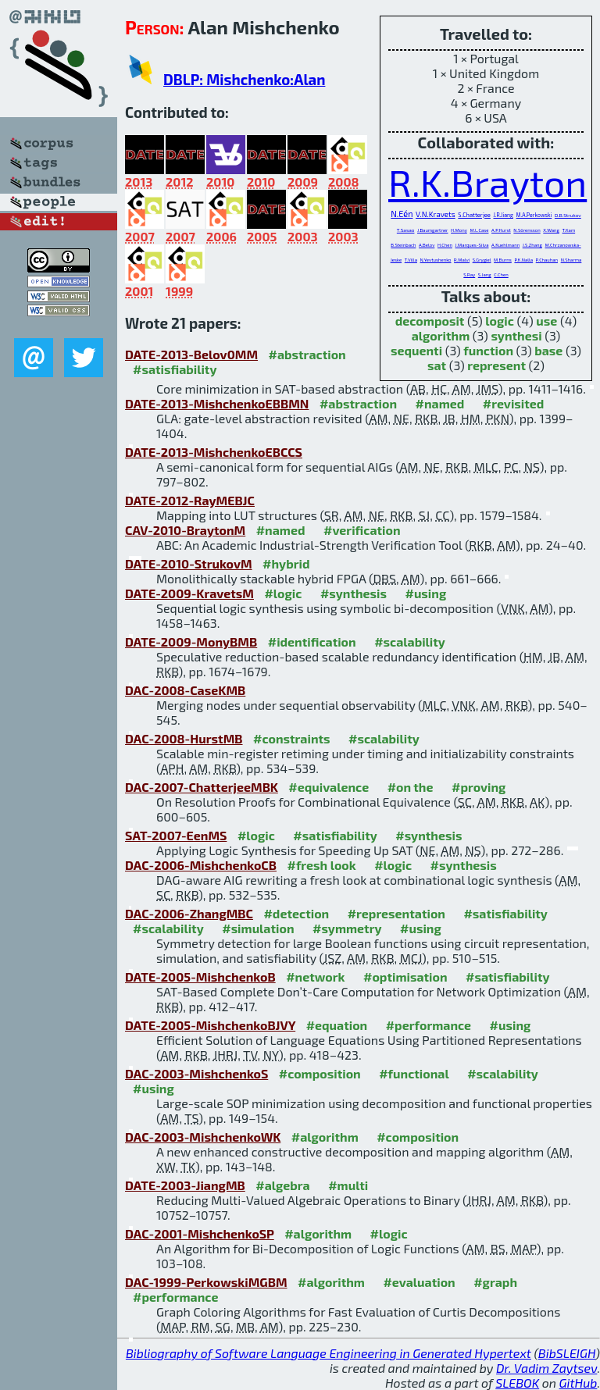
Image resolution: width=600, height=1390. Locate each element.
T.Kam (569, 230)
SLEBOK (517, 1382)
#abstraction (307, 354)
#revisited (514, 403)
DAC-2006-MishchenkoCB (201, 864)
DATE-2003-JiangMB (185, 1185)
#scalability (409, 641)
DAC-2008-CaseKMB (185, 690)
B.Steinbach (403, 245)
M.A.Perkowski (534, 215)
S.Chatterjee (474, 215)
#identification (312, 641)
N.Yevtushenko (436, 259)
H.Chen (445, 245)
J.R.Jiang (503, 215)
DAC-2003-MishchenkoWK (202, 1136)
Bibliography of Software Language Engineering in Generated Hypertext (328, 1352)
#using (425, 593)
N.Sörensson (526, 230)
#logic (283, 593)
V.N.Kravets (435, 214)
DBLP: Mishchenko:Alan (244, 79)
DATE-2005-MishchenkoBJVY (210, 1025)
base (548, 350)
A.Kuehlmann (505, 245)
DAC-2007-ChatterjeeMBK (201, 786)
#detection (296, 913)
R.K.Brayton (487, 182)
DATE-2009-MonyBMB (191, 641)
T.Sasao (406, 230)
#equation (337, 1025)
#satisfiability (175, 369)
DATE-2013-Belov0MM (191, 354)
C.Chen (501, 274)
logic (499, 320)
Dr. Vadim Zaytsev (546, 1367)
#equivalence (328, 786)
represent (496, 365)
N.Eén (401, 213)
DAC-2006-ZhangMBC (189, 913)
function (488, 350)
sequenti (416, 350)
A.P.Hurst (501, 230)
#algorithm (325, 1136)
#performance (428, 1025)
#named (440, 403)
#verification (362, 529)
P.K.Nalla (523, 259)
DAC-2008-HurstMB (184, 738)
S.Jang (484, 274)
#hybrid (285, 563)
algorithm (441, 335)
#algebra (282, 1185)
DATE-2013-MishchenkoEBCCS (213, 451)
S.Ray (469, 274)
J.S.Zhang (532, 245)
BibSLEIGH (566, 1352)
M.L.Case (479, 230)
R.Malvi (462, 259)
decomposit (430, 320)
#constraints (291, 738)
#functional (414, 1073)
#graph (495, 1281)
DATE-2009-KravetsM (189, 593)
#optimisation (405, 976)
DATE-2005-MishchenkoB (200, 976)
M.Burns (503, 259)
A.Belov (426, 245)
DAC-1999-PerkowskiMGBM (206, 1281)
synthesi (516, 335)
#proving (478, 786)
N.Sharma (571, 259)
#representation (396, 913)
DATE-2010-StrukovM (188, 563)
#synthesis (353, 593)
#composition (320, 1073)
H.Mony (459, 230)
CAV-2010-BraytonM (185, 529)
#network (315, 976)
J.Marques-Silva (471, 245)
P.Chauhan (547, 259)
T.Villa (411, 259)
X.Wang (551, 230)
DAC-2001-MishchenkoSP (199, 1233)
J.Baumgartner (432, 230)
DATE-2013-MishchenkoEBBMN (217, 403)
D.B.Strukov (568, 215)
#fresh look (321, 864)
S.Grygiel (482, 259)
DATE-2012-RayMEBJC (190, 500)
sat (436, 365)
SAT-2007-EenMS (176, 835)
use (546, 320)
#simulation (258, 928)
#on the (411, 786)
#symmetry (347, 928)
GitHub (578, 1382)
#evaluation (419, 1281)
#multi (348, 1185)
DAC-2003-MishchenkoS (196, 1073)
